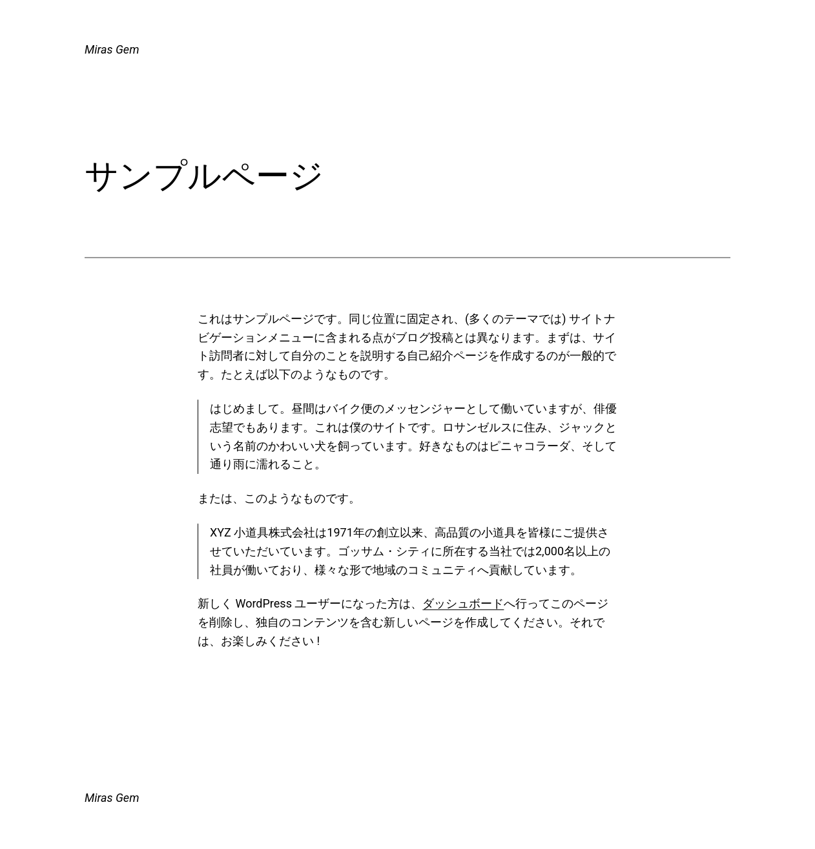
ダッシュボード (463, 603)
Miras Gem (112, 49)
